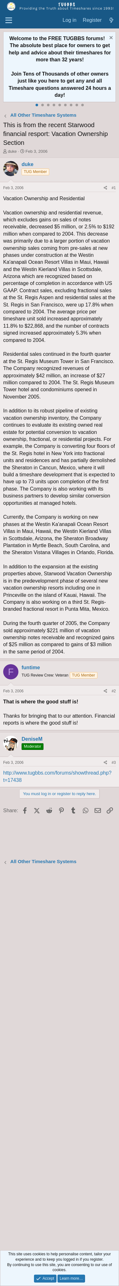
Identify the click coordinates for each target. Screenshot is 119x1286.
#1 (114, 188)
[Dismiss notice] (110, 38)
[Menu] (8, 20)
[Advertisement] (59, 1058)
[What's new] (111, 20)
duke (12, 151)
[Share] (105, 188)
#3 (114, 762)
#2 (114, 691)
